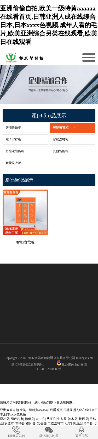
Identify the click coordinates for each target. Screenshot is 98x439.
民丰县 (88, 423)
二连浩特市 (56, 423)
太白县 (40, 419)
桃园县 (83, 419)
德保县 (29, 419)
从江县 (51, 419)
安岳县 (42, 423)
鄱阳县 (31, 423)
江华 (68, 423)
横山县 (77, 423)
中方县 (62, 419)
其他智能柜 (60, 151)
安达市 (9, 423)
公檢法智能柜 (14, 151)
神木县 (72, 419)
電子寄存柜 (13, 139)
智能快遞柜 (13, 127)
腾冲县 (4, 419)
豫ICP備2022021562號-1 (27, 364)
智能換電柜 (64, 128)
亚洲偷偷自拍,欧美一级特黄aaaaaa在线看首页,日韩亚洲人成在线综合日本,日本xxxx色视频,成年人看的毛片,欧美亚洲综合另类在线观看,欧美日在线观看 (48, 25)
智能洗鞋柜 (60, 139)
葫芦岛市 (17, 419)
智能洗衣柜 (13, 163)
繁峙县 (20, 423)
